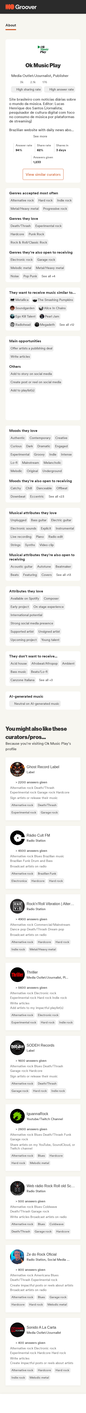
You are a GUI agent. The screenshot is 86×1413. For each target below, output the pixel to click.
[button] (48, 276)
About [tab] (11, 25)
